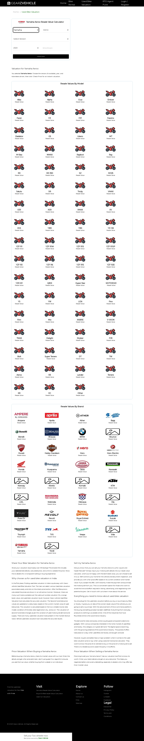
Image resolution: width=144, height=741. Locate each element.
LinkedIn (107, 697)
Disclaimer (108, 707)
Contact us (80, 697)
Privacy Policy (109, 710)
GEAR (21, 3)
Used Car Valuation (43, 697)
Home (63, 3)
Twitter (106, 693)
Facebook (107, 700)
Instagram (108, 690)
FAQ (77, 700)
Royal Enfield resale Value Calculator (49, 693)
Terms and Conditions (108, 714)
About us (79, 693)
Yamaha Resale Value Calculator (48, 690)
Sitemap (79, 703)
